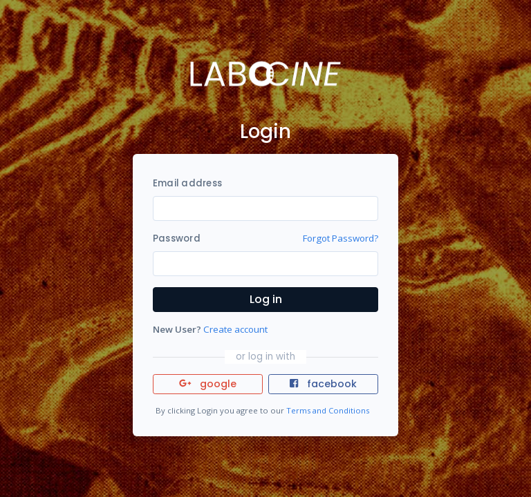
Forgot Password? (340, 238)
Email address (187, 183)
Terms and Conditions (327, 410)
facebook (323, 384)
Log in (266, 299)
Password (177, 238)
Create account (235, 329)
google (207, 384)
